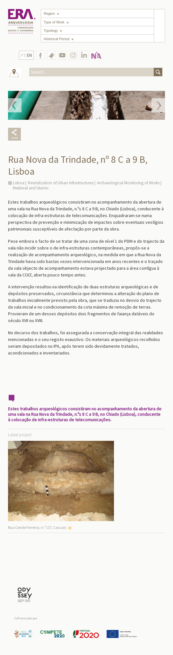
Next (158, 105)
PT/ (26, 55)
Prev (15, 105)
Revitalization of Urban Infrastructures (60, 183)
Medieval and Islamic (31, 188)
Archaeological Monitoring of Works (128, 183)
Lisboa (18, 183)
